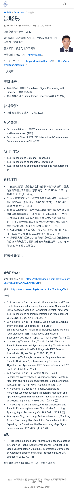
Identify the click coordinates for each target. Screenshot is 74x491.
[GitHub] (64, 4)
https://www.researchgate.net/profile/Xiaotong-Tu (39, 289)
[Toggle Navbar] (69, 4)
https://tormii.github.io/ (40, 61)
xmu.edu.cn (35, 54)
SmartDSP (12, 25)
